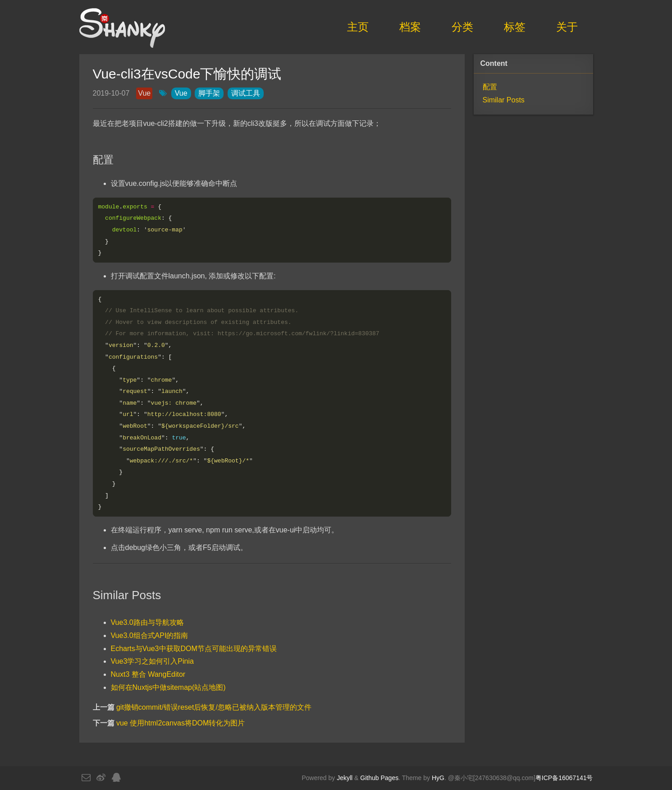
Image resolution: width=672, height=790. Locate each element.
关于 (567, 27)
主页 (358, 27)
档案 (410, 27)
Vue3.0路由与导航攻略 (147, 624)
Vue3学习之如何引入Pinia (152, 663)
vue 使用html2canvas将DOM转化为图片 (180, 725)
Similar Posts (504, 100)
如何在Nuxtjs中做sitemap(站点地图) (168, 689)
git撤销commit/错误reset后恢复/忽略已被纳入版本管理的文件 (213, 709)
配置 (490, 87)
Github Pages (379, 777)
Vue (144, 93)
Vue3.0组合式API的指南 (149, 638)
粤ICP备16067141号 (564, 777)
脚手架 (209, 93)
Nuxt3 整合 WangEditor (148, 676)
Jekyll (344, 777)
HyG (438, 777)
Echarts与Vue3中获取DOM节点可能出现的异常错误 (194, 650)
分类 (462, 27)
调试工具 (245, 93)
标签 (515, 27)
